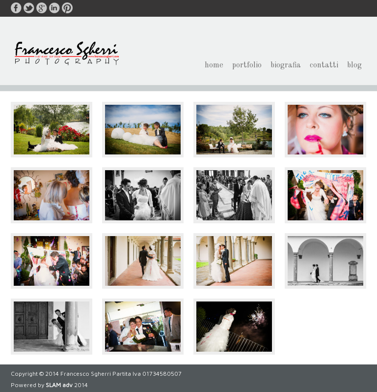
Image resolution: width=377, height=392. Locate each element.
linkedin (54, 7)
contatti (324, 68)
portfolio (247, 68)
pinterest (67, 7)
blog (354, 68)
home (214, 68)
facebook (16, 7)
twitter (29, 7)
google (41, 7)
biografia (285, 68)
